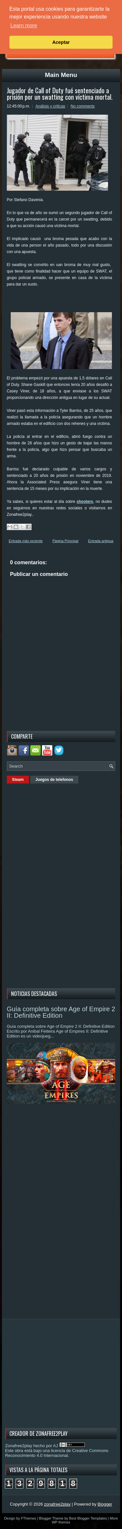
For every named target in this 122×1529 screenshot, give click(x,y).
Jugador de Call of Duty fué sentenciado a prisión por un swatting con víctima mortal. (60, 93)
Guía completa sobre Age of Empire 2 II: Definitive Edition (61, 1012)
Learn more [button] (23, 25)
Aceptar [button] (61, 42)
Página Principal (65, 541)
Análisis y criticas (50, 106)
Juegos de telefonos (54, 779)
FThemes (28, 1518)
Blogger (105, 1504)
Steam (18, 779)
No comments (83, 106)
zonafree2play (57, 1504)
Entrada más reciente (26, 541)
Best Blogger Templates (88, 1518)
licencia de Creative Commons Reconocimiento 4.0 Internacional (56, 1453)
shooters (85, 501)
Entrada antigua (101, 541)
